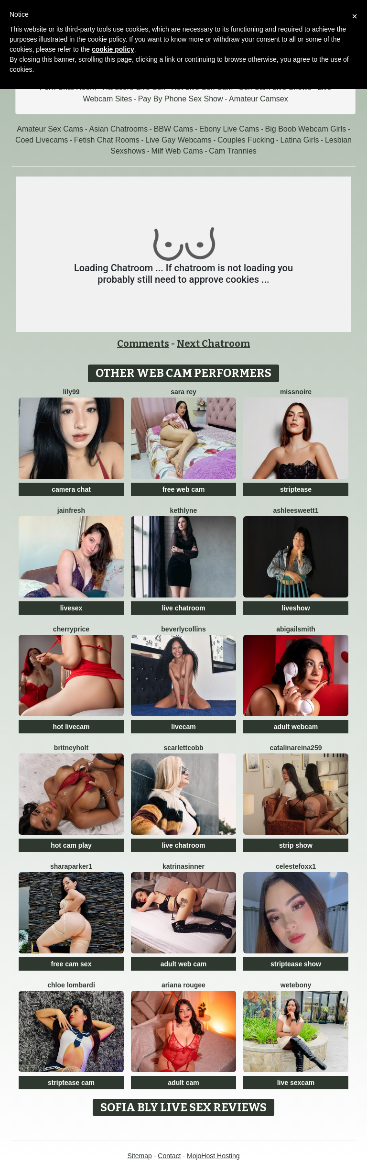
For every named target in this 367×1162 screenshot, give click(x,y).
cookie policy (113, 49)
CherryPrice (71, 629)
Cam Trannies (233, 151)
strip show (296, 845)
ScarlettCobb (183, 748)
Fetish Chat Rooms (107, 140)
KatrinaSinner (183, 866)
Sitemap (139, 1156)
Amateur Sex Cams (50, 129)
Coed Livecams (41, 140)
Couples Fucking (245, 140)
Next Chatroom (213, 343)
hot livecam (71, 726)
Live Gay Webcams (178, 140)
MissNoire (296, 392)
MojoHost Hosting (213, 1156)
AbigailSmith (295, 629)
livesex (71, 608)
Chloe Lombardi (71, 985)
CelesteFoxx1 (296, 866)
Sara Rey (183, 392)
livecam (183, 726)
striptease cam (71, 1082)
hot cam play (71, 845)
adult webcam (296, 726)
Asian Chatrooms (118, 129)
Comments (143, 343)
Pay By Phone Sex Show (180, 99)
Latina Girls (300, 140)
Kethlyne (183, 510)
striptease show (295, 964)
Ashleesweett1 (296, 510)
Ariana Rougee (183, 985)
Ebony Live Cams (229, 129)
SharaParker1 (71, 866)
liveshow (295, 608)
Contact (169, 1156)
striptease (296, 489)
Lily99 (71, 392)
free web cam (183, 489)
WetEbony (296, 985)
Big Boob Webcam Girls (305, 129)
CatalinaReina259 (296, 748)
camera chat (71, 489)
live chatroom (183, 608)
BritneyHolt (71, 748)
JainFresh (71, 510)
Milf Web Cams (177, 151)
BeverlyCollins (183, 629)
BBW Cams (174, 129)
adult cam (183, 1082)
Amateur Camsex (258, 99)
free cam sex (71, 964)
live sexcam (296, 1082)
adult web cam (183, 964)
